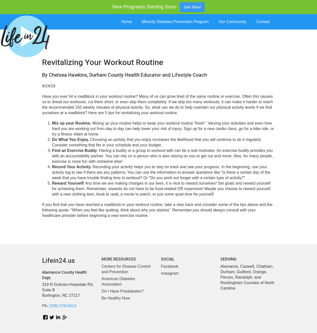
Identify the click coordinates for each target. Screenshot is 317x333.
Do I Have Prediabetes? (123, 291)
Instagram (170, 273)
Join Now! (192, 7)
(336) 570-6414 (62, 306)
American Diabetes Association (118, 281)
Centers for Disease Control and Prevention (126, 269)
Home (126, 22)
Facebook (169, 266)
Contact (263, 22)
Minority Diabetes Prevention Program (175, 22)
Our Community (232, 22)
